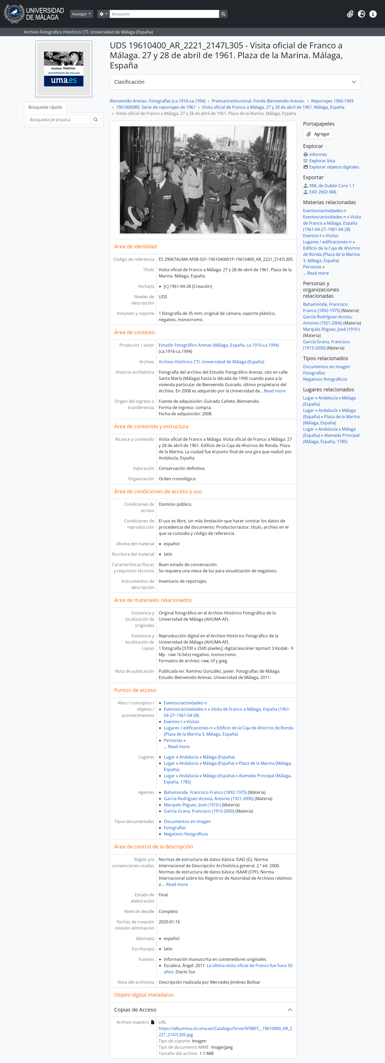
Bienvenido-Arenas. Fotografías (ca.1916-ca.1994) (158, 101)
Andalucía (188, 757)
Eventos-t (173, 721)
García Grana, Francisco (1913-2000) (199, 811)
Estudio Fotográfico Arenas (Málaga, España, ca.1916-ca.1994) (219, 345)
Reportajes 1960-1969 (332, 101)
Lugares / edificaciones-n (188, 728)
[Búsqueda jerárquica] (58, 120)
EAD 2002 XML (320, 192)
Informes (315, 154)
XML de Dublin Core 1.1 (329, 186)
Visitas (193, 721)
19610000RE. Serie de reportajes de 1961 (156, 107)
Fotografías (175, 828)
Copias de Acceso (135, 1009)
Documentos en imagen (187, 821)
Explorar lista (319, 161)
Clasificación (129, 81)
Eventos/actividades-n (185, 703)
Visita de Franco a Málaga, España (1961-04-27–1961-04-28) (332, 223)
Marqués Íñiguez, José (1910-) (192, 805)
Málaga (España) (219, 757)
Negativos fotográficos (186, 834)
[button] (350, 14)
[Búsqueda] (164, 14)
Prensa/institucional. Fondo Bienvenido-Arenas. (258, 101)
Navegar (80, 13)
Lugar (169, 757)
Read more (275, 391)
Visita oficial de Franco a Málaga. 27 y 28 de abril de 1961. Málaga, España (273, 107)
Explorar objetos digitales (331, 167)
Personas (173, 740)
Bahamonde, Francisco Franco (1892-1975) (205, 792)
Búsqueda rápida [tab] (45, 107)
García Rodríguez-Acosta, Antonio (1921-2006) (209, 798)
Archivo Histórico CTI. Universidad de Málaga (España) (211, 362)
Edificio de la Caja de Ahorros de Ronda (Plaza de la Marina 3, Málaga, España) (331, 254)
